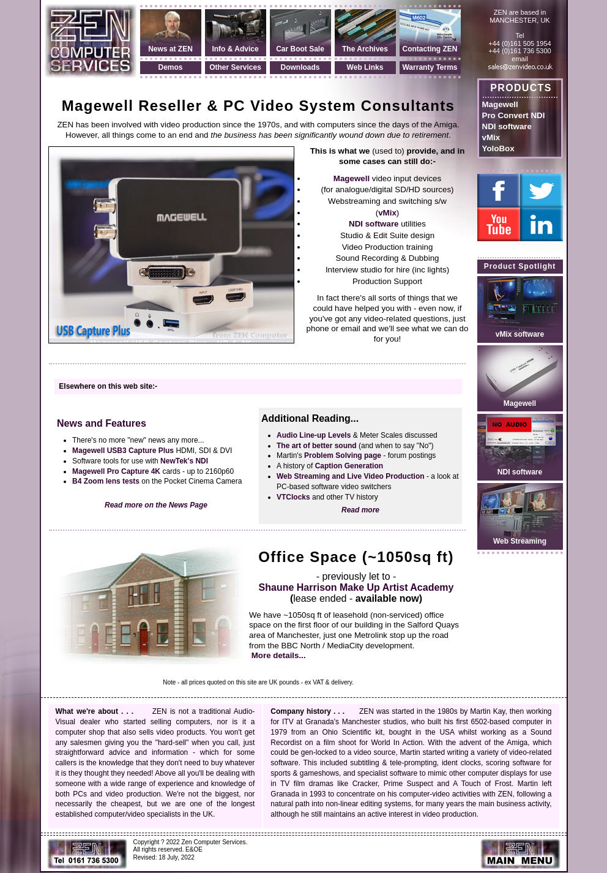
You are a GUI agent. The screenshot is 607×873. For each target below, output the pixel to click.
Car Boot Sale (300, 49)
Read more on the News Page (156, 505)
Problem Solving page (342, 455)
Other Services (235, 67)
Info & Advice (235, 49)
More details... (278, 655)
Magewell (500, 104)
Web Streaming (519, 541)
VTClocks (293, 497)
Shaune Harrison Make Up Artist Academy (356, 587)
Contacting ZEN (430, 49)
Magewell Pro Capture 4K (116, 471)
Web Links (365, 67)
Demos (170, 67)
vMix (491, 137)
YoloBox (498, 148)
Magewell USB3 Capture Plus (123, 450)
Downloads (299, 67)
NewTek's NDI (184, 461)
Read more (360, 510)
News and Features (101, 423)
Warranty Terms (429, 67)
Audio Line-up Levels (314, 435)
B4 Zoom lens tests (106, 481)
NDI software (507, 126)
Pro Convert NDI (513, 115)
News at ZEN (170, 49)
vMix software (520, 334)
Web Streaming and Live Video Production (351, 476)
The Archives (365, 49)
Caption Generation (349, 466)
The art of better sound (317, 445)
